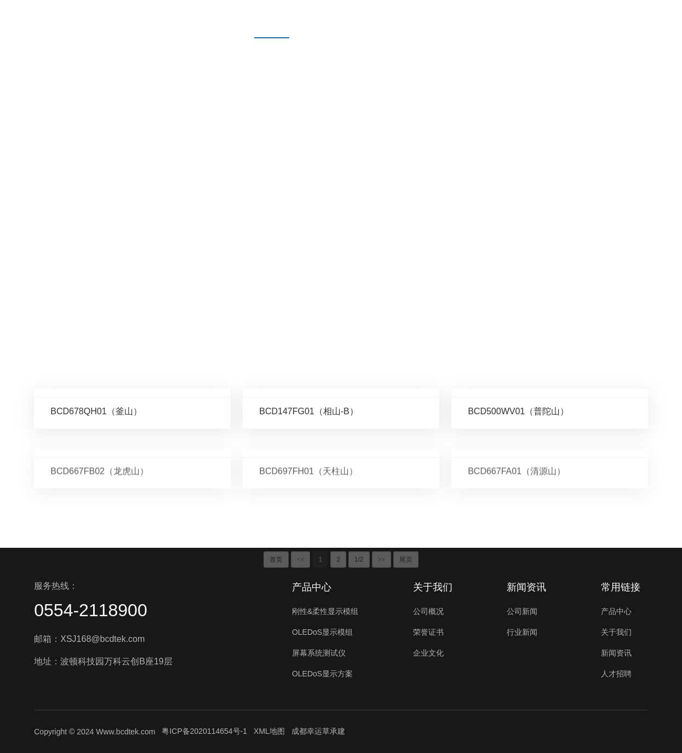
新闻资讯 (394, 19)
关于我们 (333, 19)
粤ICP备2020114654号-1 (204, 731)
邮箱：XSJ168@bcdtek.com (89, 639)
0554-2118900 (90, 610)
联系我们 (517, 19)
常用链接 (620, 587)
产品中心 (271, 19)
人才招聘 (455, 19)
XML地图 (269, 731)
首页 (219, 19)
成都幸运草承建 (318, 731)
